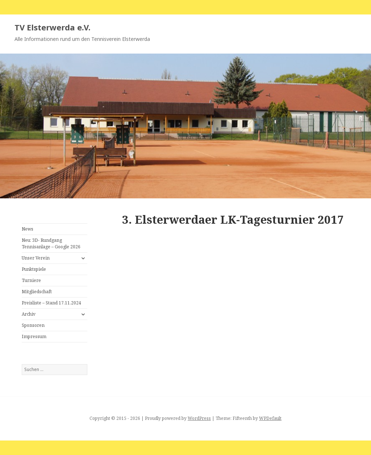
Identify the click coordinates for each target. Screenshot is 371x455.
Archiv (29, 314)
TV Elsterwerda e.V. (52, 27)
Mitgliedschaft (37, 291)
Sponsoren (33, 325)
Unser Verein (36, 258)
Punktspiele (34, 269)
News (27, 229)
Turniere (31, 280)
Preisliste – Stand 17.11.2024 (51, 303)
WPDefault (270, 418)
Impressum (34, 336)
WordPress (199, 418)
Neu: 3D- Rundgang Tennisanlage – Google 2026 (51, 243)
